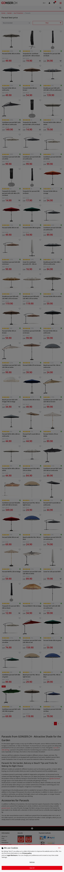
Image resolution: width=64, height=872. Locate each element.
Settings (32, 862)
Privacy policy (27, 853)
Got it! (32, 868)
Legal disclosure (12, 855)
